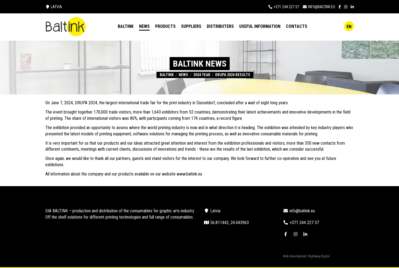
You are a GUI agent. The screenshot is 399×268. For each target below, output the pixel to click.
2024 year (201, 75)
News (183, 75)
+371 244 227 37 (286, 7)
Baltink (167, 75)
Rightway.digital (319, 256)
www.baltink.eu (189, 174)
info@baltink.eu (321, 7)
